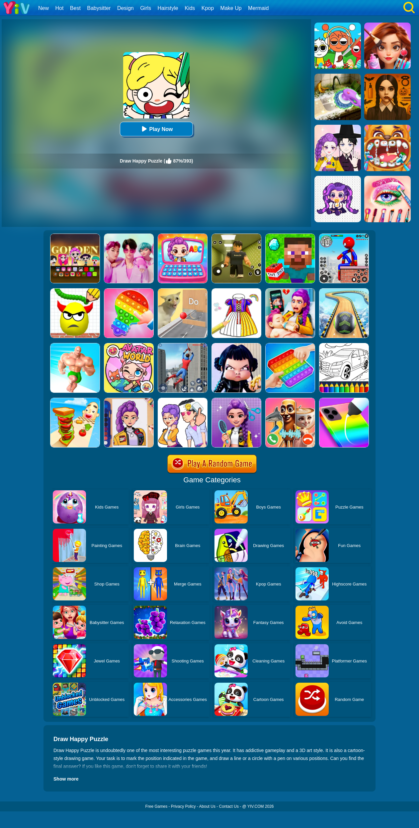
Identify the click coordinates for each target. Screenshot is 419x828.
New (43, 8)
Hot (59, 8)
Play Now (156, 129)
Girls (145, 8)
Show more (65, 779)
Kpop (208, 8)
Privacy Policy (183, 806)
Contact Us (229, 806)
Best (75, 8)
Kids (190, 8)
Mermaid (258, 8)
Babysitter (99, 8)
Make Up (231, 8)
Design (125, 8)
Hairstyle (168, 8)
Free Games (156, 806)
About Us (207, 806)
